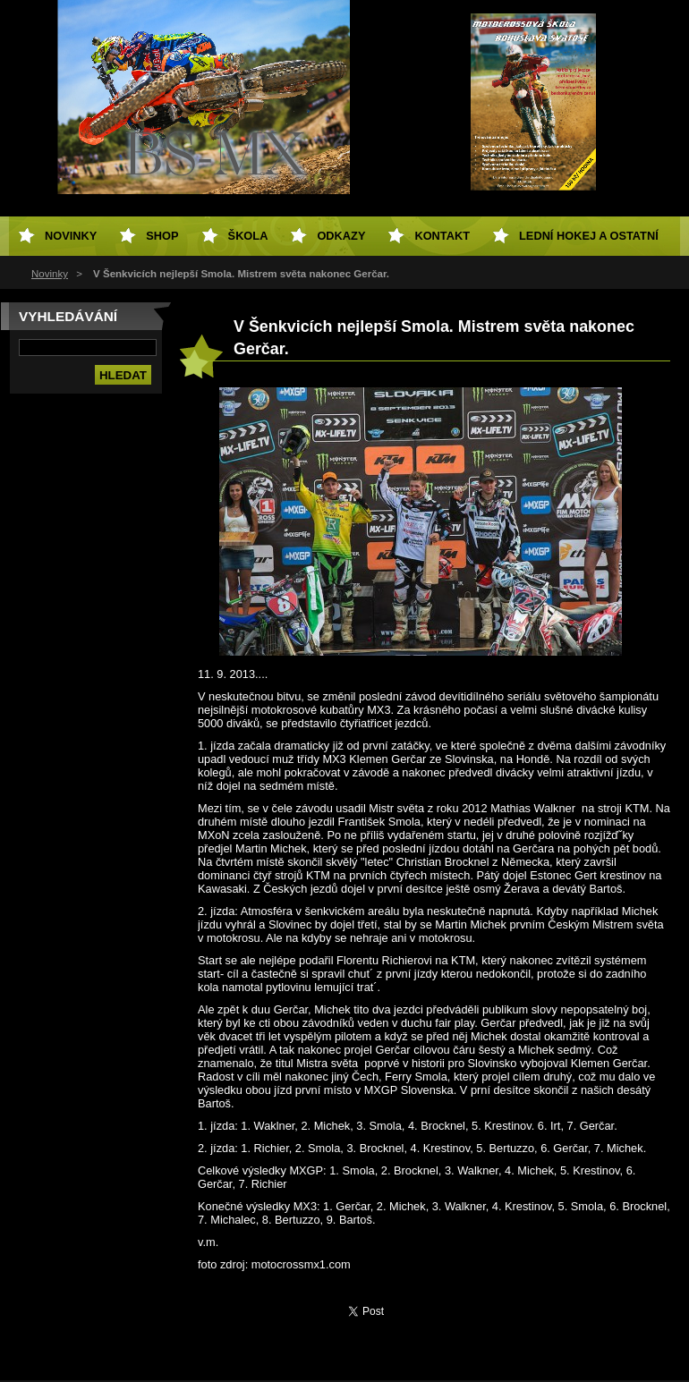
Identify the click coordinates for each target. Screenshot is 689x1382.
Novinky (49, 273)
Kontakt (442, 235)
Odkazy (341, 235)
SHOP (162, 235)
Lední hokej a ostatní (589, 235)
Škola (248, 235)
